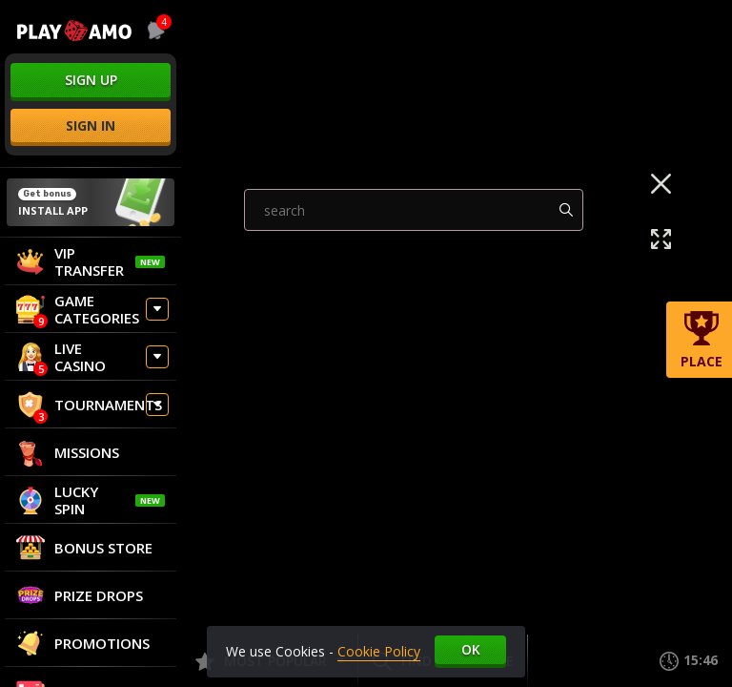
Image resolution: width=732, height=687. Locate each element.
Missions (67, 452)
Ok (470, 649)
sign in (90, 125)
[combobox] (152, 30)
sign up (91, 80)
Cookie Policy (378, 651)
